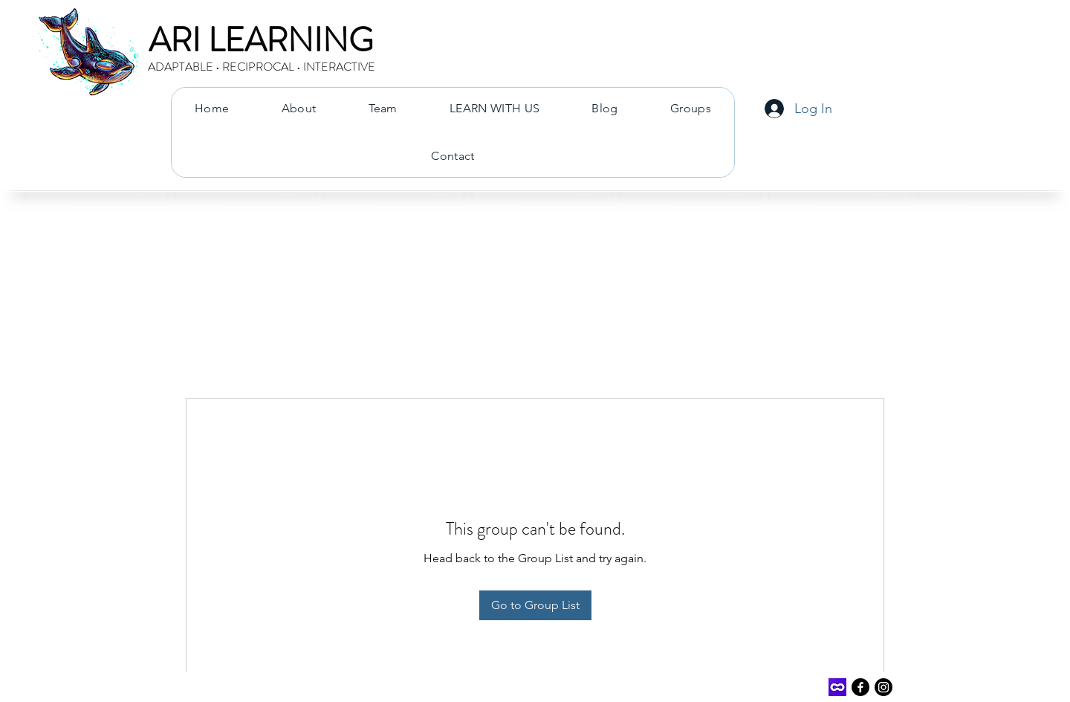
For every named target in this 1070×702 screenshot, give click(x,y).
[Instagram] (883, 687)
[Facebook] (860, 687)
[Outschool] (837, 687)
